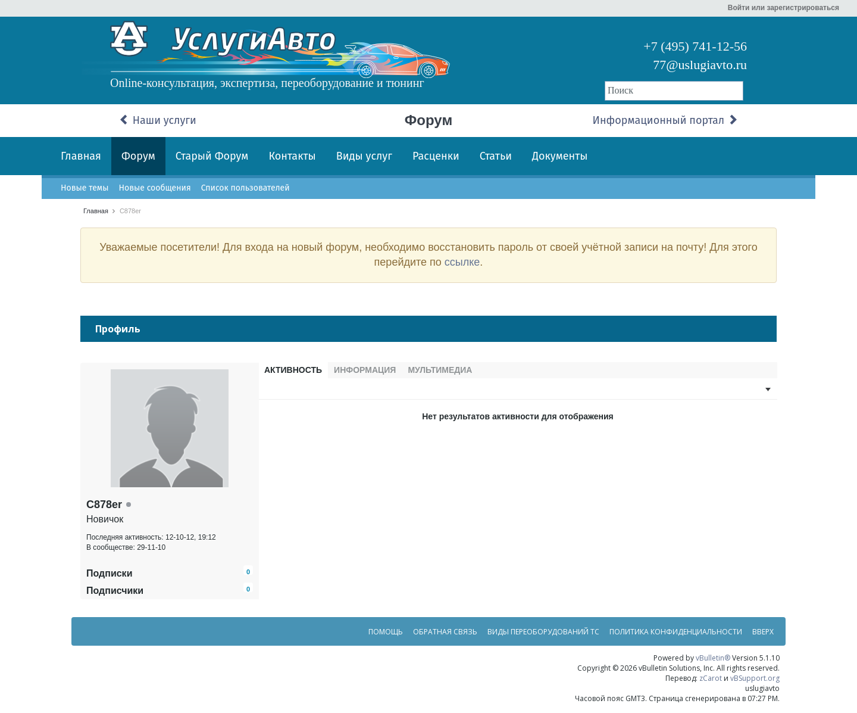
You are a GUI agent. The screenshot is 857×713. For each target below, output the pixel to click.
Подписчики (114, 594)
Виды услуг (364, 156)
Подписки (109, 577)
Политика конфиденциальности (675, 635)
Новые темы (84, 188)
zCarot (710, 682)
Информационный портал (665, 120)
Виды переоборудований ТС (543, 635)
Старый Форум (212, 156)
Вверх (763, 635)
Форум (138, 156)
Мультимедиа (440, 370)
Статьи (496, 156)
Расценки (435, 156)
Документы (560, 156)
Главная (81, 156)
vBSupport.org (755, 682)
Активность (293, 370)
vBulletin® (713, 661)
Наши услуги (157, 120)
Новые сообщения (154, 188)
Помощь (385, 635)
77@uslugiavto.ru (700, 64)
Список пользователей (245, 188)
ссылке (462, 262)
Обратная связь (445, 635)
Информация (365, 370)
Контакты (291, 156)
